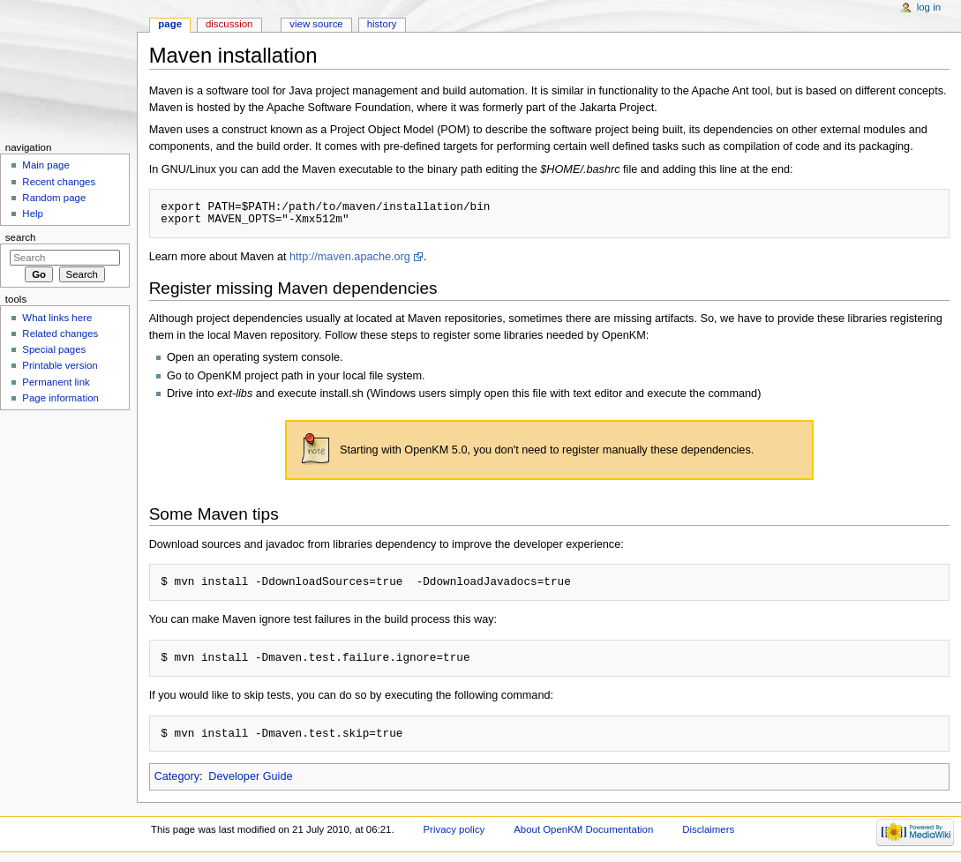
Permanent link (55, 382)
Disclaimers (708, 829)
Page (170, 24)
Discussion (229, 24)
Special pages (54, 349)
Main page (46, 165)
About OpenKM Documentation (583, 829)
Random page (54, 197)
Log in (929, 7)
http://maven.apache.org (349, 257)
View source (315, 24)
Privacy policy (454, 829)
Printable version (59, 365)
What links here (57, 317)
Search (20, 237)
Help (32, 213)
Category (176, 776)
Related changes (60, 333)
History (382, 24)
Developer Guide (250, 776)
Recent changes (58, 181)
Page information (60, 398)
